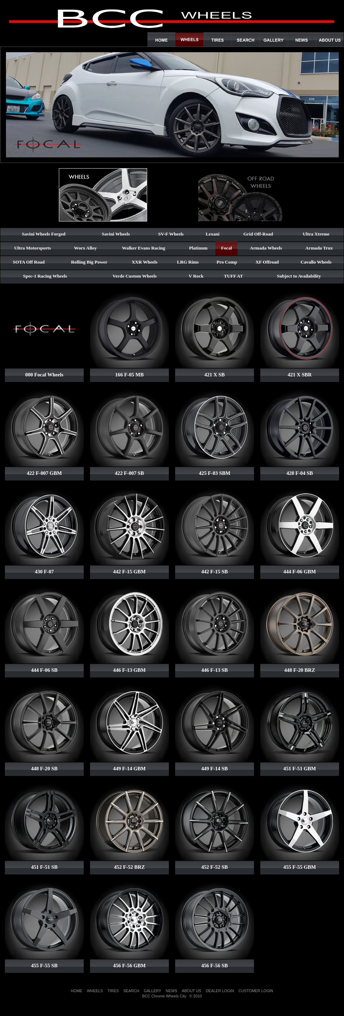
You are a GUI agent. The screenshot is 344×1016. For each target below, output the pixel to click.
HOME (76, 991)
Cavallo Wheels (316, 262)
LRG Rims (188, 262)
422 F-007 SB (129, 473)
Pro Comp (226, 262)
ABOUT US (191, 991)
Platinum (198, 248)
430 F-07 (44, 571)
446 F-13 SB (214, 670)
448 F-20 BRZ (299, 670)
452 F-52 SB (214, 867)
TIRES (113, 991)
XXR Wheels (144, 262)
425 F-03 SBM (215, 473)
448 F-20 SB (44, 768)
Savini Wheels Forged (44, 234)
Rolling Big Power (89, 262)
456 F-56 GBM (129, 965)
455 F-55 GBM (299, 867)
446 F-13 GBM (129, 670)
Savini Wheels (116, 234)
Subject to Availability (299, 276)
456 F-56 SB (214, 965)
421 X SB (215, 374)
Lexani (212, 234)
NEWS (171, 991)
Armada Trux (319, 248)
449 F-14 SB (214, 768)
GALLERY (152, 991)
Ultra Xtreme (316, 234)
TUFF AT (233, 276)
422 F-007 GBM (44, 473)
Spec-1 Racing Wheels (45, 276)
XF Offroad (266, 262)
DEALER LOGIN (220, 991)
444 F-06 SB (44, 670)
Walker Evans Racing (143, 248)
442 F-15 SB (214, 571)
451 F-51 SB (44, 867)
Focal (226, 248)
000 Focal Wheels (44, 374)
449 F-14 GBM (129, 768)
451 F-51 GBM (299, 768)
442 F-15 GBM (129, 571)
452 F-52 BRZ (129, 867)
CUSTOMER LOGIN (256, 991)
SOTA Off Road (29, 262)
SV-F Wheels (171, 234)
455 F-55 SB (44, 965)
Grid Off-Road (258, 234)
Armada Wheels (266, 248)
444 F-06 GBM (299, 571)
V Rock (196, 276)
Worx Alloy (85, 248)
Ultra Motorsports (32, 248)
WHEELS (95, 991)
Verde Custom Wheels (134, 276)
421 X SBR (299, 374)
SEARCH (131, 991)
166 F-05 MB (129, 374)
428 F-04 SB (300, 473)
